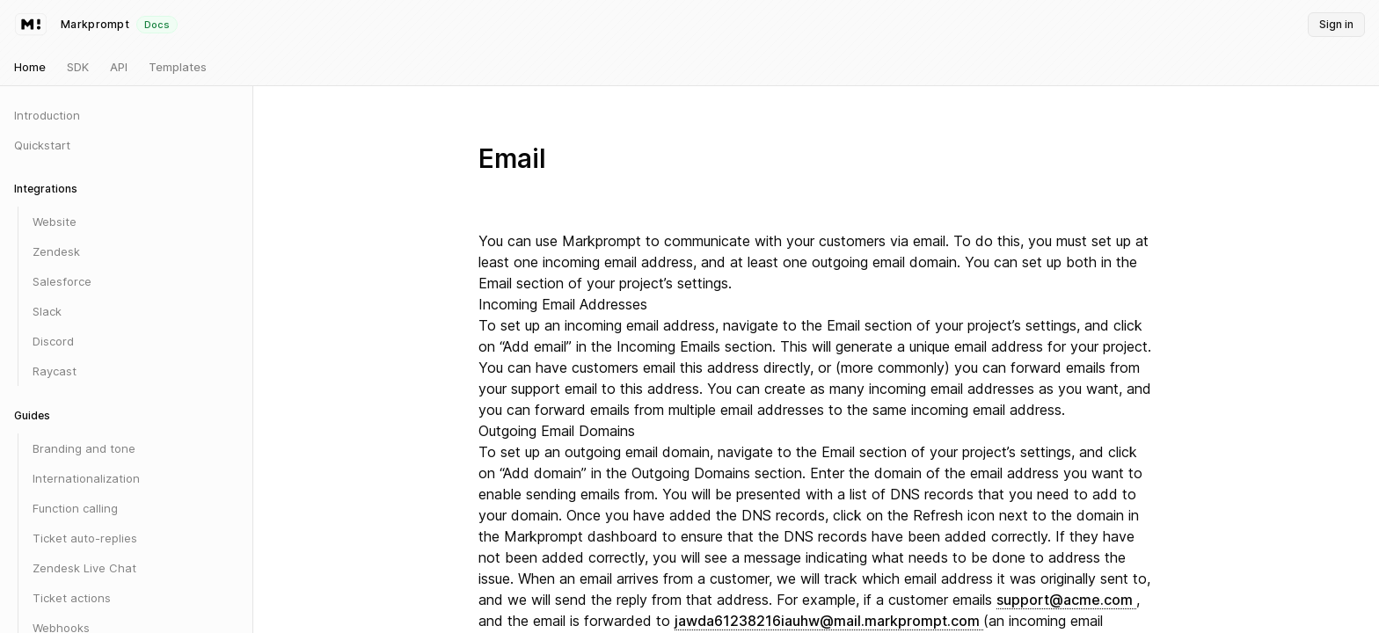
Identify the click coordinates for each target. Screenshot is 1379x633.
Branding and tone (84, 448)
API (119, 67)
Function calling (75, 508)
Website (55, 222)
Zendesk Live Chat (84, 568)
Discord (53, 341)
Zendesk (56, 251)
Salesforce (62, 281)
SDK (78, 67)
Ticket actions (72, 598)
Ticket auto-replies (85, 538)
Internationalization (86, 478)
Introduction (47, 115)
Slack (47, 311)
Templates (178, 67)
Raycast (55, 371)
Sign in (1336, 24)
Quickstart (42, 145)
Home (30, 67)
